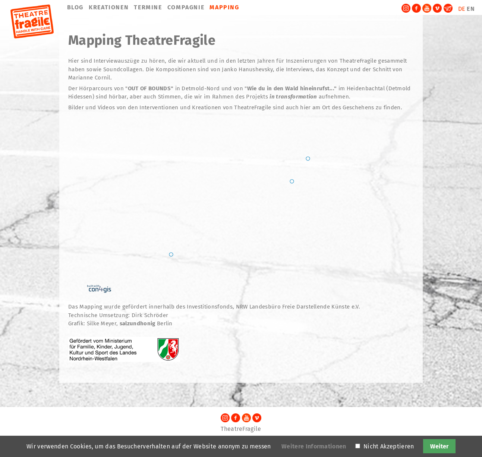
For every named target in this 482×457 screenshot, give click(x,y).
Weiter (439, 446)
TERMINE (148, 7)
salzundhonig (137, 323)
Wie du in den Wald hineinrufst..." (292, 88)
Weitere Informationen (313, 446)
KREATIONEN (109, 7)
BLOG (75, 7)
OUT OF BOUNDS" (150, 88)
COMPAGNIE (185, 7)
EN (471, 8)
